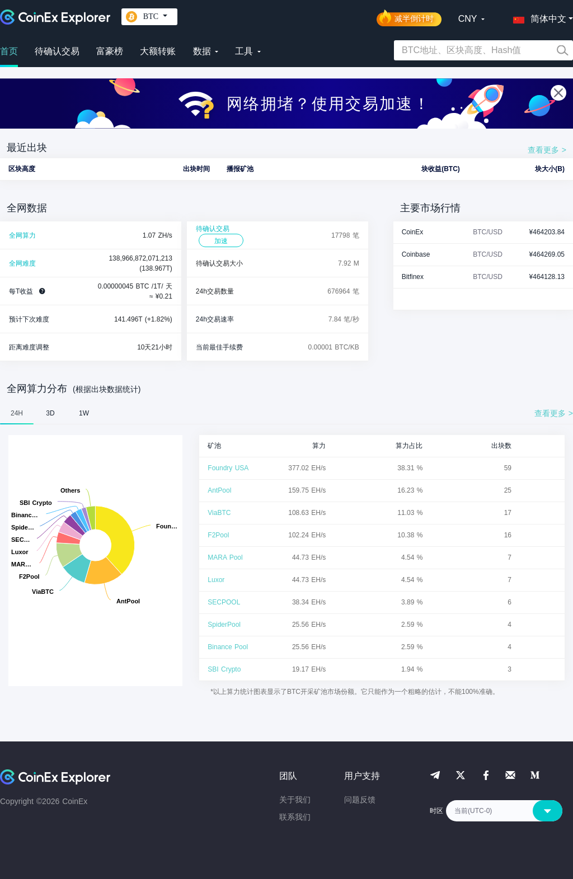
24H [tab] (17, 413)
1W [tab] (84, 413)
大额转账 (158, 51)
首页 (9, 51)
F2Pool (218, 535)
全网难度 (22, 263)
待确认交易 (57, 51)
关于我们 (295, 799)
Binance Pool (228, 647)
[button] (537, 17)
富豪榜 (109, 51)
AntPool (219, 490)
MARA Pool (225, 557)
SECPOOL (224, 602)
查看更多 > (547, 149)
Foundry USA (228, 468)
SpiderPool (224, 624)
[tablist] (286, 413)
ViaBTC (219, 513)
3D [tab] (50, 413)
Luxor (216, 580)
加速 (221, 241)
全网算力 (22, 235)
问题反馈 (359, 799)
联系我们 (295, 816)
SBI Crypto (224, 669)
